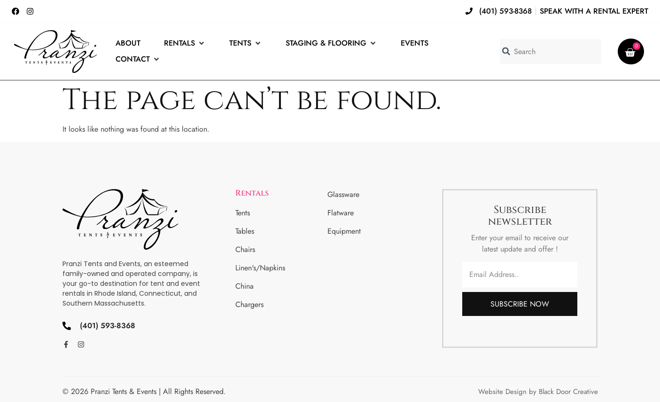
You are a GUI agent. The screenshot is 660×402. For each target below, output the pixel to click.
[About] (128, 43)
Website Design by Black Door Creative (538, 391)
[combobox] (550, 51)
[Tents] (245, 43)
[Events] (414, 43)
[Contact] (138, 59)
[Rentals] (184, 43)
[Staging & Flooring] (331, 43)
